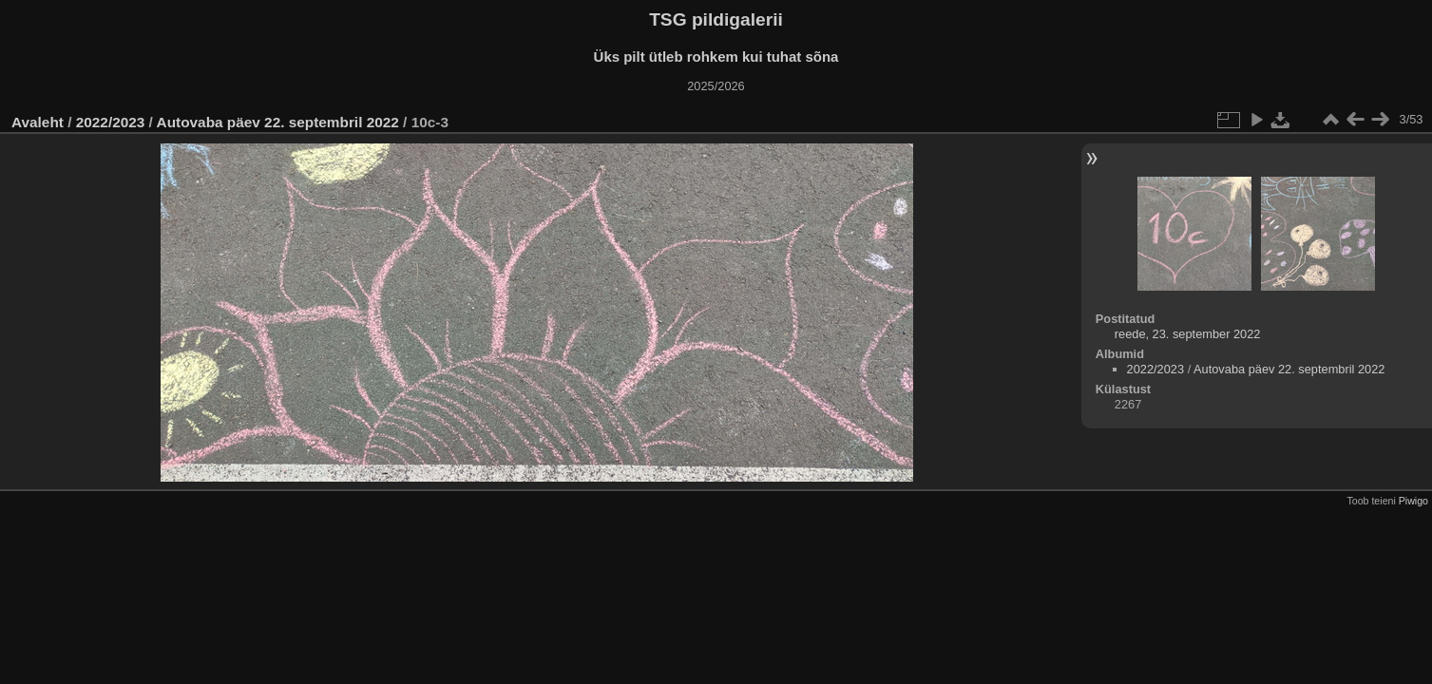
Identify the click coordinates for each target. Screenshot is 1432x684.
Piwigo (1413, 500)
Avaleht (37, 122)
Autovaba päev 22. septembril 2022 (278, 122)
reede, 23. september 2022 (1188, 334)
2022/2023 (110, 122)
